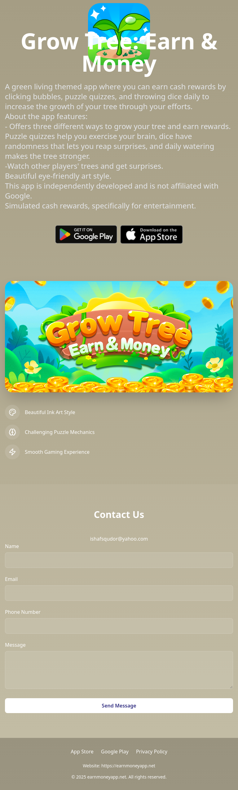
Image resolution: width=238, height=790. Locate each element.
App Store (82, 751)
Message (15, 644)
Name (12, 546)
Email (11, 579)
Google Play (115, 751)
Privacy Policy (151, 751)
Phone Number (23, 612)
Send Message (119, 705)
